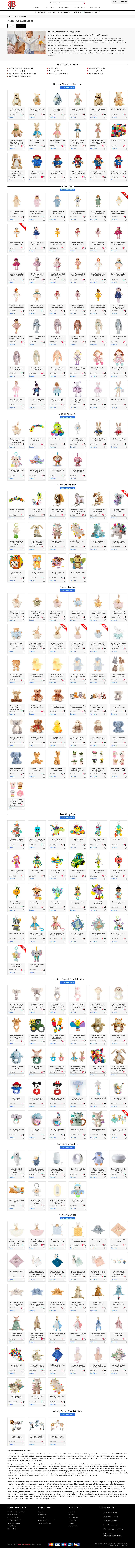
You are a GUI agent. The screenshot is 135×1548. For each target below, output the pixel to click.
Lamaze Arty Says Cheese (78, 903)
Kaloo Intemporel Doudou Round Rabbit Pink (37, 1241)
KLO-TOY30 (32, 279)
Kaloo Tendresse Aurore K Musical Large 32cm (119, 307)
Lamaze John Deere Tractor (77, 871)
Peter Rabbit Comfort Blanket (57, 1334)
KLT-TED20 (114, 711)
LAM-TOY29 (114, 876)
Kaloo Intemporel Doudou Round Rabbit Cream (16, 1241)
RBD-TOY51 (52, 1370)
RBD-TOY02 (114, 1041)
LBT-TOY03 (73, 515)
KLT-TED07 (32, 680)
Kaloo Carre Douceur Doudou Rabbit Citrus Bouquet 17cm (77, 1272)
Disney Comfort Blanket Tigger (98, 1303)
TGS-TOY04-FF (53, 546)
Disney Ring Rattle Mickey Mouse (36, 1099)
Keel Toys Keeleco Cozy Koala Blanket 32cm (16, 1304)
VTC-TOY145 (12, 970)
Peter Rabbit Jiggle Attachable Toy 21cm (37, 934)
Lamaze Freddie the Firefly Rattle (78, 1036)
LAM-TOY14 (12, 876)
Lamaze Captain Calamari (98, 840)
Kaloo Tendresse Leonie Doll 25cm (98, 243)
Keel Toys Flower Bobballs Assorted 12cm (98, 770)
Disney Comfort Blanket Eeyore (118, 1303)
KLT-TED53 (93, 1009)
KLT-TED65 (32, 774)
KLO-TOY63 (12, 373)
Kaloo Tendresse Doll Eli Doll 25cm (77, 212)
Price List (72, 1514)
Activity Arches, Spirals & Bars (19, 76)
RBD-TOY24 (52, 1339)
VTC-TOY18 (73, 475)
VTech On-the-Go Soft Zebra (118, 934)
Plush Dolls (53, 68)
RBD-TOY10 (32, 114)
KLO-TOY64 (32, 373)
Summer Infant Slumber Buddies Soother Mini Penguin (98, 1170)
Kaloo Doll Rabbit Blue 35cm (118, 337)
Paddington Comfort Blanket (57, 1366)
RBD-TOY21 (73, 1072)
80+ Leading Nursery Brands (45, 12)
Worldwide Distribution (92, 12)
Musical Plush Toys (95, 68)
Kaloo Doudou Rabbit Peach (118, 1240)
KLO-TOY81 (73, 1276)
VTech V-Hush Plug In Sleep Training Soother (57, 1201)
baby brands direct (24, 1544)
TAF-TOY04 (73, 1103)
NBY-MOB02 (12, 1441)
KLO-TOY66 (52, 373)
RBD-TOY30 (73, 146)
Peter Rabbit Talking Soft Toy (98, 439)
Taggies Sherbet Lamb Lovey (77, 542)
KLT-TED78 (93, 774)
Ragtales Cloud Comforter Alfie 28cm (98, 1366)
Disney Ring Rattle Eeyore (16, 1067)
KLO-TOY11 (73, 217)
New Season (42, 1514)
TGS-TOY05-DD (94, 546)
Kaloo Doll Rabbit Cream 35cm (37, 368)
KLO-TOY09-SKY (95, 649)
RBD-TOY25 (73, 1339)
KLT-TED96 (12, 805)
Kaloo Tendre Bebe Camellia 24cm (36, 212)
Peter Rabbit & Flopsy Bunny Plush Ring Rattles (57, 1068)
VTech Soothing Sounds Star (16, 965)
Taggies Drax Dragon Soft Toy (98, 542)
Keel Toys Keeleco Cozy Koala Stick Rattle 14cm (16, 1005)
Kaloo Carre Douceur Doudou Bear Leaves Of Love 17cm (98, 1272)
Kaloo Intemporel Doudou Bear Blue (57, 1240)
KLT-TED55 (114, 742)
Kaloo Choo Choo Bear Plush (16, 675)
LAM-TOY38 (12, 939)
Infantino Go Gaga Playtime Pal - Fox (16, 840)
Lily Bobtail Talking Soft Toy (118, 439)
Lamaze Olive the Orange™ (16, 903)
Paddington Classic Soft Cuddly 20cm (57, 172)
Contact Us (41, 1512)
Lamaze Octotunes (56, 439)
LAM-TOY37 (114, 907)
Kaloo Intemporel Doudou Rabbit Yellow (78, 1240)
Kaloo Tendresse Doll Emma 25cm (118, 243)
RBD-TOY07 (114, 1308)
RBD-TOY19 (12, 146)
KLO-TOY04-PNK (34, 217)
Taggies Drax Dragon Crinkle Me (78, 934)
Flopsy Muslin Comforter (118, 1334)
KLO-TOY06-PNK (54, 617)
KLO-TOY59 (52, 342)
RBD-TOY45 (114, 146)
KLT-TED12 (12, 711)
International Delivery (14, 1520)
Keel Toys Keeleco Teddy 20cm (37, 738)
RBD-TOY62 (73, 373)
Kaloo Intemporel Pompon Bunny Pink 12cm (78, 644)
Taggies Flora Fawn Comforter (118, 1366)
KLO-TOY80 (52, 1276)
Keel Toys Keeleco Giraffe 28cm (57, 769)
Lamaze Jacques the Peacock (78, 840)
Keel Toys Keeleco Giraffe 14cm (37, 769)
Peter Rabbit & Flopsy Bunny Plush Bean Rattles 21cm (77, 1068)
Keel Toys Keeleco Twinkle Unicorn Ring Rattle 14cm (77, 1005)
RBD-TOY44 (93, 1072)
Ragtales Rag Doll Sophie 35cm (16, 400)
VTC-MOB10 (32, 1206)
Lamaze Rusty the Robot (37, 871)
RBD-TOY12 (73, 114)
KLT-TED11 (114, 680)
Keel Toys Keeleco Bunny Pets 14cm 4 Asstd (118, 676)
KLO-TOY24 (93, 248)
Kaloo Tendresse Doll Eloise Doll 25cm (16, 243)
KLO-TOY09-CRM (54, 649)
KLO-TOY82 (93, 1276)
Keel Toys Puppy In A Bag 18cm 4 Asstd (118, 769)
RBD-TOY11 (52, 114)
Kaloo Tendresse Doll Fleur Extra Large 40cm (37, 275)
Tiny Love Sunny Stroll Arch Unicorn (57, 1437)
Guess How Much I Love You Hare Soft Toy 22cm (16, 173)
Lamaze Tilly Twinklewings (98, 903)
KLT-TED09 (73, 680)
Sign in (115, 1)
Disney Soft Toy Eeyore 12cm (57, 110)
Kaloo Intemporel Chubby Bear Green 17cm (37, 613)
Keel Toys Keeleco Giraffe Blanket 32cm (57, 1303)
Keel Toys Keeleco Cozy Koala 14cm (118, 706)
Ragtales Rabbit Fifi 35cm (98, 400)
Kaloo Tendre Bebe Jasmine (16, 212)
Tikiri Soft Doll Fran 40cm (98, 368)
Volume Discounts (63, 12)
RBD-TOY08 (12, 1339)
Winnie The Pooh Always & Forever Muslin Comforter (37, 1335)
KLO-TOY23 (73, 248)
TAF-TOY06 (114, 1103)
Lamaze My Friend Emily (16, 871)
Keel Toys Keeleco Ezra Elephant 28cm (16, 769)
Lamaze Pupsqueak (117, 839)
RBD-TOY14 (114, 114)
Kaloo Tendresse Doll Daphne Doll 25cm (118, 212)
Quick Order (73, 1520)
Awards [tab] (21, 26)
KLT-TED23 (12, 1009)
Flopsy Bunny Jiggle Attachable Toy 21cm (57, 934)
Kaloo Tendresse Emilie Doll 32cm (57, 306)
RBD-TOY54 (73, 177)
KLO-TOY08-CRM (14, 444)
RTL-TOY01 (12, 405)
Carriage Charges (12, 1517)
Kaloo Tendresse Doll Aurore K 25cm (37, 243)
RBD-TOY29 (73, 444)
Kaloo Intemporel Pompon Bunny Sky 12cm (98, 644)
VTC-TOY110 (114, 939)
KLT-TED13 (32, 711)
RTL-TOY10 (114, 405)
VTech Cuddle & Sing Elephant (37, 965)
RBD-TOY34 (93, 444)
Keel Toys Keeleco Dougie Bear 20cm (57, 706)
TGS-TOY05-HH (115, 546)
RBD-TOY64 (114, 373)
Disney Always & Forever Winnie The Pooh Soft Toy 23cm (16, 142)
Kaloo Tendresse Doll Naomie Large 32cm (98, 306)
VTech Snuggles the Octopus (37, 471)
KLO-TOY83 (12, 680)
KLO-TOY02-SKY (54, 1245)
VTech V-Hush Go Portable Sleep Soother (37, 1201)
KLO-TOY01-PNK (34, 1245)
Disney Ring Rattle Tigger (118, 1036)
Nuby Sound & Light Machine (78, 1170)
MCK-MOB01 (53, 1174)
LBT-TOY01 (52, 515)
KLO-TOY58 (32, 342)
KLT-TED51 (93, 742)
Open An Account (13, 1514)
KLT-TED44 (73, 1009)
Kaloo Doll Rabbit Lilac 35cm (16, 368)
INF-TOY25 (12, 845)
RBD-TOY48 (114, 1072)
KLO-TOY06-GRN (34, 617)
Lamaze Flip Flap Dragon (57, 840)
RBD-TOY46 (12, 1370)
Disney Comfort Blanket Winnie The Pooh (77, 1304)
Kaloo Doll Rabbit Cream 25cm (98, 337)
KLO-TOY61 (93, 342)
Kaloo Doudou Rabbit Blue (98, 1240)
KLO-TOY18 (12, 248)
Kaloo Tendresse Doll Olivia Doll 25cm (98, 212)
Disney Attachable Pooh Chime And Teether (16, 542)
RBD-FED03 (32, 546)
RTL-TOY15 (73, 1370)
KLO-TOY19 (32, 248)
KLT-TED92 (114, 774)
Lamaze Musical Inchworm (36, 439)
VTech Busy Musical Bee (78, 573)
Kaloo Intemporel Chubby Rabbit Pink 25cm (119, 613)
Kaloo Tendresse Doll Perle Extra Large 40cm (57, 275)
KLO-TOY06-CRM (14, 617)
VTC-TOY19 (32, 970)
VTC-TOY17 (52, 475)
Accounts (72, 1512)
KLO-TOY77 (12, 1276)
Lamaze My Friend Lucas (118, 903)
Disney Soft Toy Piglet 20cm (77, 110)
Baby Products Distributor (15, 1512)
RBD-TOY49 (12, 177)
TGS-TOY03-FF (115, 1370)
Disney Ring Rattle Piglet (36, 1067)
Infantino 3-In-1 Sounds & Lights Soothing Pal (16, 1170)
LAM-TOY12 (93, 845)
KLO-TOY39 (52, 311)
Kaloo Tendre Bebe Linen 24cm (57, 212)
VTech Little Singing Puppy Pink (78, 471)
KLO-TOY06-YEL (95, 617)
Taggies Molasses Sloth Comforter (16, 1397)
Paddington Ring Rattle (16, 1099)
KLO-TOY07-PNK (116, 617)
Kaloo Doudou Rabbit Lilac (16, 1272)
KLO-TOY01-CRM (14, 1245)
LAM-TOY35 (73, 907)
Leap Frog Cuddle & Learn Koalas (118, 510)
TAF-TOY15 (12, 1135)
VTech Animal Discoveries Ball (16, 573)
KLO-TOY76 (114, 1245)
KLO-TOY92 (114, 1276)
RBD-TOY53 (52, 177)
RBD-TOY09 (12, 114)
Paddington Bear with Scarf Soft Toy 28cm (77, 172)
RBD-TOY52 (32, 177)
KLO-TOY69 (114, 649)
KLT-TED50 (73, 742)
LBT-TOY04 (93, 515)
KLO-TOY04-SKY (54, 217)
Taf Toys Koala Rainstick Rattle (77, 1099)
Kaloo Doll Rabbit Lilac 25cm (57, 337)
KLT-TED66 (52, 774)
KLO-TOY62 (114, 342)
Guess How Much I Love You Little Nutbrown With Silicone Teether (36, 542)
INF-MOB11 (12, 1174)
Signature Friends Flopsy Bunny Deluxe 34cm (98, 142)
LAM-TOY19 (52, 876)
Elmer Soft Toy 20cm (118, 140)
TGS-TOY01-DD (74, 1135)
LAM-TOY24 (52, 444)
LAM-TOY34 (52, 907)
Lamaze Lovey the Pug (36, 903)
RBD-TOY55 (93, 177)
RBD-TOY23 (52, 146)
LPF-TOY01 (114, 515)
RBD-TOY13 (93, 114)
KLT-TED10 (93, 680)
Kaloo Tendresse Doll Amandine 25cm (77, 275)
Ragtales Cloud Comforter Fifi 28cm (78, 1366)
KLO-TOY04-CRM (14, 217)
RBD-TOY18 (32, 1339)
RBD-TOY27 (52, 939)
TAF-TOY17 (52, 1135)
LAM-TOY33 (32, 907)
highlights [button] (79, 8)
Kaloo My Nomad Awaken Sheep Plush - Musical (37, 1170)
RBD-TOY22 (32, 146)
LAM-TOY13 (114, 845)
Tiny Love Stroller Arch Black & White (37, 1437)
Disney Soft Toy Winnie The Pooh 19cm (16, 110)
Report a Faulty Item (44, 1523)
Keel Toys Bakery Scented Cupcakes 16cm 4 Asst (16, 801)
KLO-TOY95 (32, 1174)
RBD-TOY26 (32, 939)
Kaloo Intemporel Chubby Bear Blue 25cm (16, 644)
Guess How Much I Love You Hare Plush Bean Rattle (118, 1068)
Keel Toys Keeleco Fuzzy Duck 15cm (37, 675)
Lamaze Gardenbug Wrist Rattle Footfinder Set (57, 1037)
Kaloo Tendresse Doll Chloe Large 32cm (37, 306)
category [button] (49, 8)
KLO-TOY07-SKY (13, 649)
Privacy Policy (11, 1529)
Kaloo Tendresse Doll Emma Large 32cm (16, 275)
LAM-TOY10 (73, 845)
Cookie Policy (11, 1526)
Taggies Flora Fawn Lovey (57, 542)
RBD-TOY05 (73, 1308)
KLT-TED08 (52, 680)
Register (124, 1)
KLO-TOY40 (73, 311)
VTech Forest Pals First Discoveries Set (118, 1130)
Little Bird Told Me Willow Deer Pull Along (98, 511)
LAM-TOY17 (32, 876)
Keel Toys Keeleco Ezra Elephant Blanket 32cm (37, 1304)
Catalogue (41, 1517)
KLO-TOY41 (93, 311)
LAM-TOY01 (32, 845)
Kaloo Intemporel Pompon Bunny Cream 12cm (57, 644)
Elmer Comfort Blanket (16, 1366)
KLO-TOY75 (93, 1245)
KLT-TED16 (73, 711)
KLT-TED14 (52, 711)
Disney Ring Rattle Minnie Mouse (57, 1099)
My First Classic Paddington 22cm (37, 172)
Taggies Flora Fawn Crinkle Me (98, 934)
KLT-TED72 (73, 774)
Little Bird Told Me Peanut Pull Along (57, 510)
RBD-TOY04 (32, 1072)
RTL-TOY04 (32, 405)
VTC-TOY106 (12, 578)
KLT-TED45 (52, 742)
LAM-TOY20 (73, 876)
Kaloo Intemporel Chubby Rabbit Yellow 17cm (98, 613)
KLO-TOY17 (114, 217)
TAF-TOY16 (32, 1135)
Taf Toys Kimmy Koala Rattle (16, 1130)
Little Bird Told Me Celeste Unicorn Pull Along (78, 511)
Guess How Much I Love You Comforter (37, 1366)
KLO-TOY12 (93, 217)
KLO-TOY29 (12, 279)
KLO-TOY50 (12, 342)
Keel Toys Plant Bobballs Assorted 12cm (77, 770)
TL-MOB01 (32, 1441)
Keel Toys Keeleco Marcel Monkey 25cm (98, 738)
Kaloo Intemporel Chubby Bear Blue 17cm (77, 613)
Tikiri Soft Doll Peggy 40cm (77, 368)
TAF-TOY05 (93, 1103)
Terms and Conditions (14, 1523)
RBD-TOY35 (114, 444)
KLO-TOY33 (73, 279)
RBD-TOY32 (93, 1339)
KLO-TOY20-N (53, 248)
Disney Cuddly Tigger (118, 109)
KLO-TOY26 (114, 248)
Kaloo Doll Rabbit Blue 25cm (37, 337)
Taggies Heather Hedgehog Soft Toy (118, 542)
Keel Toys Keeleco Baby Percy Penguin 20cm (78, 676)
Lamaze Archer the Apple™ (118, 871)
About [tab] (12, 26)
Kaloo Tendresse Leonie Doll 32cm (78, 306)
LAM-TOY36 (93, 907)
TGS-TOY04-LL (74, 546)
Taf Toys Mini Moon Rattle (57, 1130)
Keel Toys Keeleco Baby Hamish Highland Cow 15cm (16, 707)
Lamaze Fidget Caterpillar (37, 510)
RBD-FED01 (12, 546)
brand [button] (36, 8)
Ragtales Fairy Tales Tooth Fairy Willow (57, 400)
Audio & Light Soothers (57, 73)
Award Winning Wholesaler (46, 1520)
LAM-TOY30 (12, 907)
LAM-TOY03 (32, 444)
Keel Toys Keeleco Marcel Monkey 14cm (77, 738)
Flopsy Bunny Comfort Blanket (78, 1334)
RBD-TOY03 (12, 1072)
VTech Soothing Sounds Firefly (77, 1201)
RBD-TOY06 (93, 1308)
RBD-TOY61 (52, 1103)
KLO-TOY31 (52, 279)
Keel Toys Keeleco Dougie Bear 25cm (37, 706)
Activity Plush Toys (15, 71)
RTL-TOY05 (52, 405)
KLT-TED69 (12, 1041)
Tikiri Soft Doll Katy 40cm (118, 368)
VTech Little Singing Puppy (57, 471)
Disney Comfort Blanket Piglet (16, 1334)
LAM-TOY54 (73, 1041)
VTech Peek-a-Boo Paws (37, 573)
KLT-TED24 (32, 1009)
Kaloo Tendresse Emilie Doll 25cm (77, 243)
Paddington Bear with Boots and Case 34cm (118, 172)
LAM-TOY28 (93, 876)
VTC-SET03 (114, 1135)
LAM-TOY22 (12, 515)
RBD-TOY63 (93, 373)
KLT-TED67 (52, 1308)
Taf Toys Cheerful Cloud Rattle (37, 1130)
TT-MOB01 (114, 1174)
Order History (73, 1517)
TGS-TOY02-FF (94, 939)
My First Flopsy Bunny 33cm (57, 141)
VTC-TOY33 (32, 578)
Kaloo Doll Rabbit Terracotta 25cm (78, 337)
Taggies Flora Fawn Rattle (98, 1130)
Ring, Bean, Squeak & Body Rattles (21, 73)
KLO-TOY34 (93, 279)
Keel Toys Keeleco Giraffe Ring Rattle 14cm (16, 1037)
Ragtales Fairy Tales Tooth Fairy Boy (37, 400)
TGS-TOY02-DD (74, 939)
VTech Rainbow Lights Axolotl (16, 471)
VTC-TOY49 (52, 578)
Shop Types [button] (64, 8)
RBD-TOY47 (32, 1370)
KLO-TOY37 (12, 311)
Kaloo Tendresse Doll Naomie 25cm (57, 243)
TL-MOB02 (52, 1441)
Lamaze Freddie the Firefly (57, 871)
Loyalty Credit (77, 12)
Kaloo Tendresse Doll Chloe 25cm (118, 275)
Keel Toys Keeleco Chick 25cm (57, 738)
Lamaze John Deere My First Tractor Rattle (37, 1036)
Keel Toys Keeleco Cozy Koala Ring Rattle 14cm (37, 1005)
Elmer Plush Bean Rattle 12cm (98, 1067)
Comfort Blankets (95, 73)
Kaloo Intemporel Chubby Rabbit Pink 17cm (57, 613)
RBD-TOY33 (114, 1339)
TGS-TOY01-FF (94, 1135)
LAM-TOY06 (52, 1041)
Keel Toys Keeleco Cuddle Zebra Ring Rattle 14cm (57, 1005)
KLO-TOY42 (114, 311)
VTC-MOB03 (12, 1206)
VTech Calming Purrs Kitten (16, 1201)
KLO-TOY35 (114, 279)
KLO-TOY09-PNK (75, 649)
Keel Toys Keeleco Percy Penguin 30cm (98, 675)
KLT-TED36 (32, 742)
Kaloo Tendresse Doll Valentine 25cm (98, 275)
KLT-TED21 (12, 742)
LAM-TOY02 (32, 1041)
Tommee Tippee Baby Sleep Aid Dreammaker (118, 1170)
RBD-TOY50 (12, 1103)
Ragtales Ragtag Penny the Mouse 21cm (78, 400)
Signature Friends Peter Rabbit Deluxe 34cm (78, 142)
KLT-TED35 (52, 1009)
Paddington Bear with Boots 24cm (98, 172)
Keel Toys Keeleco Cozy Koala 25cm (16, 738)
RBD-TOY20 (52, 1072)
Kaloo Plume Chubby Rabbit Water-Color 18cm (118, 644)
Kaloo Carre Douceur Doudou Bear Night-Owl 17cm (57, 1272)
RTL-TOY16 (93, 1370)
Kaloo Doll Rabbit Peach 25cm (57, 368)
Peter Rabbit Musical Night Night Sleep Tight (77, 440)
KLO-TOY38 (32, 311)
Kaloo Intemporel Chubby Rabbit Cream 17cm (16, 613)
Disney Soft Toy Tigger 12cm (37, 110)
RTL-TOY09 (93, 405)
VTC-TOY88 (73, 578)
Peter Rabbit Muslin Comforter (98, 1334)
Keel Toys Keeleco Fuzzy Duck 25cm (57, 675)
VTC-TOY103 (32, 475)
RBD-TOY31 (93, 146)
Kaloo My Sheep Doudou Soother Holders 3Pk (118, 1272)
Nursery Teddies (55, 71)
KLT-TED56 (12, 774)
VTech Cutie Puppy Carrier (57, 573)
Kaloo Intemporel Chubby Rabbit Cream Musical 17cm (16, 440)
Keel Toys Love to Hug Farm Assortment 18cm (98, 707)
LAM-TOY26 (32, 515)
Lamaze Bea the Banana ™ (98, 871)
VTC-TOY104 (73, 1206)
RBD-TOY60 (32, 1103)
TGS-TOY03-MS (13, 1402)
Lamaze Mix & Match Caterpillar (16, 510)
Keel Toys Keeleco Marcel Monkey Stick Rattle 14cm (98, 1005)
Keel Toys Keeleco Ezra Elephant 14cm (118, 738)
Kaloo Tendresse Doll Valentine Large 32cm (16, 306)
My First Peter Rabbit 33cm (36, 141)
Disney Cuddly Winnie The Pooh (98, 110)
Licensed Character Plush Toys (19, 68)
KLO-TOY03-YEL (74, 1245)
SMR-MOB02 (94, 1174)
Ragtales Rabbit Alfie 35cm (118, 400)
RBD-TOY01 (93, 1041)
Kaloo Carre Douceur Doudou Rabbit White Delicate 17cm (36, 1272)
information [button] (96, 8)
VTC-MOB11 (53, 1206)
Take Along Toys (94, 71)
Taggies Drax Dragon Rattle (78, 1130)
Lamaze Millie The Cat (16, 933)
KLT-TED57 (32, 1308)
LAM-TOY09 (52, 845)
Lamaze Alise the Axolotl (57, 903)
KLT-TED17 (93, 711)
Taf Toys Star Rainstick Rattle (98, 1099)
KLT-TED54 (114, 1009)
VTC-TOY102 (12, 475)
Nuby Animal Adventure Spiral (16, 1437)
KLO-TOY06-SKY (74, 617)
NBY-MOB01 (73, 1174)
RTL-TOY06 (73, 405)
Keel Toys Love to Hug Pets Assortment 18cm (78, 707)
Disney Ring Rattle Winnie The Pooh (98, 1036)
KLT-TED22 (12, 1308)
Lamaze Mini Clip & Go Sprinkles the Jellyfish (37, 840)
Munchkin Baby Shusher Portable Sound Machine (57, 1170)
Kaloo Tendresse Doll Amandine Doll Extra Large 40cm (16, 338)
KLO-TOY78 (32, 1276)
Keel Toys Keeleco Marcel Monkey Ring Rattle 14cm (118, 1005)
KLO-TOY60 (73, 342)
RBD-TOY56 (114, 177)
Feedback (72, 1523)
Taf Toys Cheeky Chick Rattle (118, 1099)
